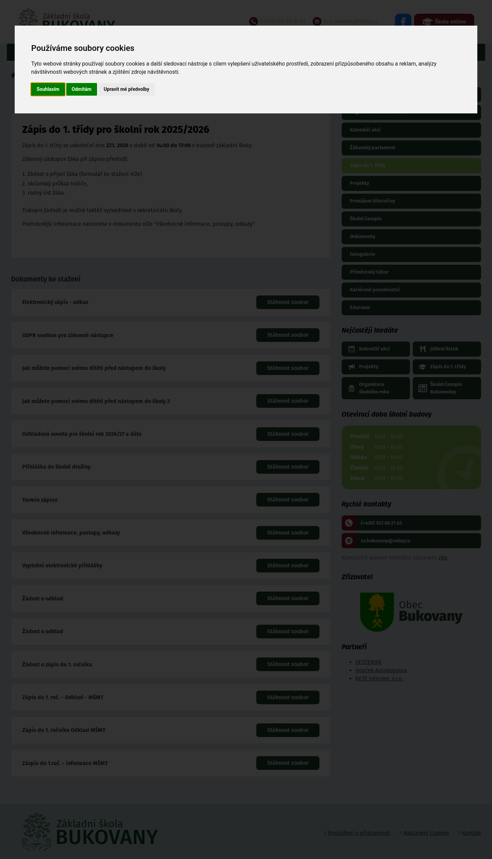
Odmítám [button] (82, 89)
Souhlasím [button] (48, 89)
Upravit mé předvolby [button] (126, 89)
